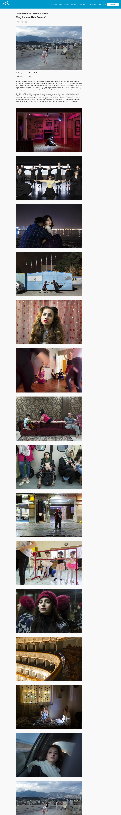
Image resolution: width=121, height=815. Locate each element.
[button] (17, 22)
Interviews (82, 4)
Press (99, 4)
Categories (66, 4)
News (95, 4)
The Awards (53, 4)
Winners (60, 4)
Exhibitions (90, 4)
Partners (76, 4)
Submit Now (113, 4)
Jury (72, 4)
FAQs (104, 4)
